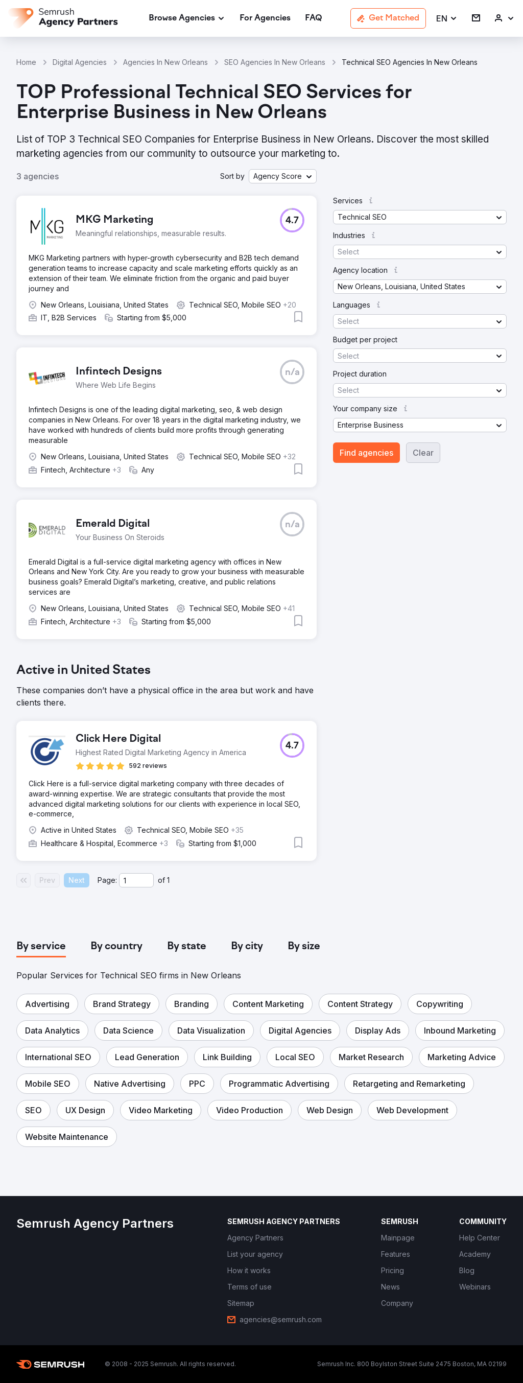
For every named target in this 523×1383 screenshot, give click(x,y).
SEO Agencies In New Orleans (274, 62)
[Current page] (136, 880)
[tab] (41, 946)
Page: (107, 880)
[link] (265, 18)
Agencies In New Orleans (165, 62)
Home (26, 62)
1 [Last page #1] (168, 880)
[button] (447, 18)
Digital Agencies (80, 62)
